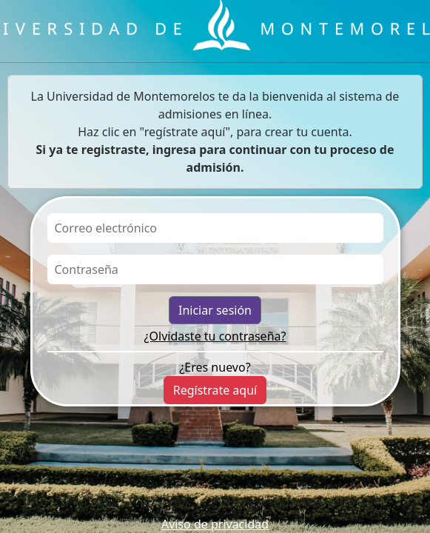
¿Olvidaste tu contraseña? (215, 336)
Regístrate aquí (215, 390)
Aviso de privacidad (215, 524)
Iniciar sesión (215, 310)
